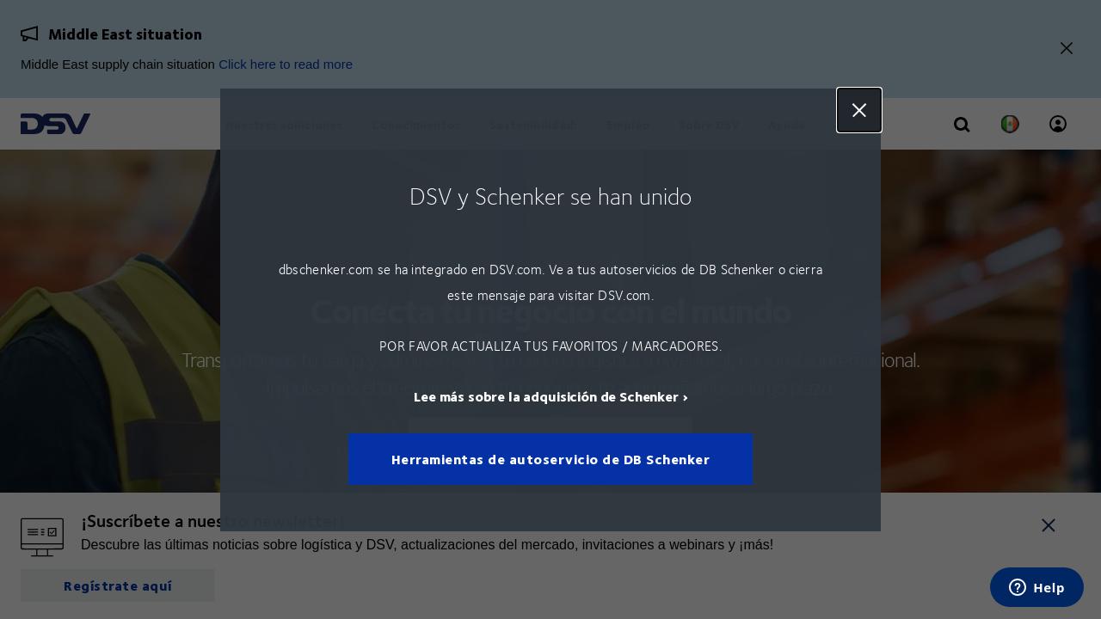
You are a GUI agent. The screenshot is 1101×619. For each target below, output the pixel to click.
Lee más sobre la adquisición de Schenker (546, 395)
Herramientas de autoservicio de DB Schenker (550, 458)
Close (859, 110)
